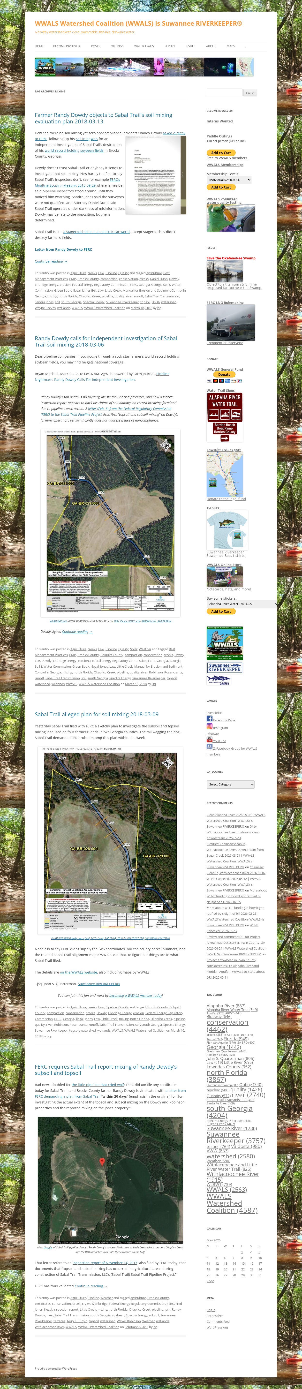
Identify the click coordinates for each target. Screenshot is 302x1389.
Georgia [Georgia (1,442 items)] (224, 1046)
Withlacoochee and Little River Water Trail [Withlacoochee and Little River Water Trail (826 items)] (232, 1167)
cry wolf (87, 1303)
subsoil (154, 1315)
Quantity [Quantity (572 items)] (219, 1095)
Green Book (62, 290)
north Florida (68, 296)
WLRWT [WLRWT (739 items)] (219, 1184)
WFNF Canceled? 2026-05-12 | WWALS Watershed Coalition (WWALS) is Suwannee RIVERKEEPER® (234, 884)
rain (167, 1309)
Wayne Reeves (45, 308)
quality (120, 296)
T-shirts (213, 508)
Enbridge (101, 1303)
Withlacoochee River (49, 1327)
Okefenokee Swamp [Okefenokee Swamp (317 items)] (222, 1085)
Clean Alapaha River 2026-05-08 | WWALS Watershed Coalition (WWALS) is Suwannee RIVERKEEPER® (236, 821)
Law (101, 273)
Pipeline (111, 273)
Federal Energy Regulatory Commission (100, 284)
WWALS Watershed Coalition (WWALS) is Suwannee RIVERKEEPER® (138, 23)
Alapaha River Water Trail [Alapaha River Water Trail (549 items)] (232, 1009)
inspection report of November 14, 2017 (105, 1263)
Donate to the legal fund (226, 497)
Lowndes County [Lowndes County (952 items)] (229, 1067)
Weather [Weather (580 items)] (218, 1160)
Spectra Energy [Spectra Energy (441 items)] (221, 1120)
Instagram (217, 727)
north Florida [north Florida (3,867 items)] (227, 1076)
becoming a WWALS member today (135, 995)
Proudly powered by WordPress (56, 1368)
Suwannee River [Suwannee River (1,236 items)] (232, 1128)
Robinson (156, 672)
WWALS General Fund (225, 369)
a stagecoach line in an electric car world (96, 231)
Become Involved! (67, 46)
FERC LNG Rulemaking (225, 302)
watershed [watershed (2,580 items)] (231, 1156)
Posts (95, 46)
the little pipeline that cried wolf (98, 1084)
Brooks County (88, 279)
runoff (138, 296)
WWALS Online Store (224, 564)
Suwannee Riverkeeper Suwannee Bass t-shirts (227, 552)
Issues (191, 46)
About (211, 46)
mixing (52, 296)
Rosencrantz (173, 672)
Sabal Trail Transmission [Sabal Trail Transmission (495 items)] (231, 1099)
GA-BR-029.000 (58, 620)
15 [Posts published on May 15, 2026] (243, 1263)
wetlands (63, 308)
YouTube (216, 741)
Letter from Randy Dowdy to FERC (63, 249)
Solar (133, 649)
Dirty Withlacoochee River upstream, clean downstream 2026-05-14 (233, 832)
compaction (109, 279)
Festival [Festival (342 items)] (215, 1039)
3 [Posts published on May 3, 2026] (259, 1252)
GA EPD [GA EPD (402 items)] (246, 1043)
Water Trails (144, 46)
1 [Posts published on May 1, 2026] (242, 1252)
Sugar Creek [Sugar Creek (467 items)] (221, 1124)
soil (57, 302)
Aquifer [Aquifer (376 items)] (215, 1013)
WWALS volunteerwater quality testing (224, 201)
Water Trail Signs (221, 390)
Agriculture (78, 273)
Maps (231, 46)
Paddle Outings (219, 136)
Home (39, 46)
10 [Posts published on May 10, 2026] (260, 1257)
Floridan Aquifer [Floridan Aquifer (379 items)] (221, 1043)
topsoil (145, 302)
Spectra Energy (94, 302)
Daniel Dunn (159, 279)
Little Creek (113, 290)
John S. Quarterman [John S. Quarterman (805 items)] (230, 1058)
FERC (133, 284)
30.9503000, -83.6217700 (157, 938)
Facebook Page (221, 720)
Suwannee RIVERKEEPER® (99, 983)
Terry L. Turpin (77, 1321)
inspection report (65, 1309)
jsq (159, 308)
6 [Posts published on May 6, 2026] (225, 1257)
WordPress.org (217, 1327)
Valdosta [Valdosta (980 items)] (246, 1146)
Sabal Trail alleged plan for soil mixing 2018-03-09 (97, 714)
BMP (72, 279)
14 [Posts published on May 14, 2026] (234, 1263)
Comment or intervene (231, 341)
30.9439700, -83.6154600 (156, 620)
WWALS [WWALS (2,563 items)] (227, 1189)
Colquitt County (111, 655)
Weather (145, 649)
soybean (118, 1315)
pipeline (107, 296)
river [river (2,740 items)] (248, 1094)
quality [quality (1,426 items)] (246, 1089)
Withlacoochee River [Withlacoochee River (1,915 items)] (233, 1176)
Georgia (144, 284)
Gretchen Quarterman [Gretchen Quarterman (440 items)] (226, 1051)
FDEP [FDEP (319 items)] (246, 1034)
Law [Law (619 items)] (215, 1062)
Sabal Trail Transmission (162, 296)
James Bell (89, 290)
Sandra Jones (44, 302)
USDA (156, 302)
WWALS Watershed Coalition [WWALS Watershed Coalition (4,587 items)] (232, 1203)
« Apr (210, 1281)
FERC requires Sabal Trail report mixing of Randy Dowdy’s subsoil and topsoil (106, 1069)
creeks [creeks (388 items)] (215, 1035)
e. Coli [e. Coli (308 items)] (231, 1034)
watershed (168, 302)
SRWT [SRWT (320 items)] (243, 1121)
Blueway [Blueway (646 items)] (219, 1016)
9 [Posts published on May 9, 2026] (251, 1257)
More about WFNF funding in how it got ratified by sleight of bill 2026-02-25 (237, 896)
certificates (43, 1303)
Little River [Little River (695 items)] (238, 1062)
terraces (59, 1321)
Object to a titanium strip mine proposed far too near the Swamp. (234, 284)
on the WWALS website (78, 972)
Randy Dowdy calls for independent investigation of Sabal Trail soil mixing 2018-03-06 (106, 341)
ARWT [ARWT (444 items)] (233, 1013)
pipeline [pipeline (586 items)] (218, 1089)
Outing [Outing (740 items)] (251, 1084)
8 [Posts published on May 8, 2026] (242, 1257)
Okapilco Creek (89, 296)
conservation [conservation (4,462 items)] (228, 1025)
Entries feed (215, 1316)
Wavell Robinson (129, 1321)
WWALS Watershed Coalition (104, 308)
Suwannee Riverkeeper (122, 302)
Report (170, 46)
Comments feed (218, 1321)
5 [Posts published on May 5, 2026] (216, 1257)
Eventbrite (214, 712)
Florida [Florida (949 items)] (236, 1038)
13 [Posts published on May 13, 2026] (225, 1263)
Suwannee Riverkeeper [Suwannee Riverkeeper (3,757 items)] (236, 1137)
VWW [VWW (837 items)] (217, 1151)
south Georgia (71, 302)
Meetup (213, 733)
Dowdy (174, 279)
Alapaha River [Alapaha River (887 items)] (226, 1006)
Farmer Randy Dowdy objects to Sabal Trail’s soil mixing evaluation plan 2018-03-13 (103, 118)
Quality (123, 273)
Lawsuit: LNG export (224, 449)
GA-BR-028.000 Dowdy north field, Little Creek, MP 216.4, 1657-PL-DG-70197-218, (97, 938)
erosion (65, 284)
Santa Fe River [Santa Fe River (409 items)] (221, 1103)
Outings (117, 46)
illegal (77, 290)
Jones (104, 666)
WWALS (77, 308)
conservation (128, 279)
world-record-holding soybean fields (74, 150)
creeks (92, 273)
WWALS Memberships (225, 164)
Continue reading (51, 261)
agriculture (154, 273)
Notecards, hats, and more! (229, 587)
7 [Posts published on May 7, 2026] (233, 1257)
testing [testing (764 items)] (218, 1146)
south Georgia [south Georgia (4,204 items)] (230, 1111)
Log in (211, 1310)
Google (48, 1247)
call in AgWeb (87, 138)
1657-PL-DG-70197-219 (127, 620)
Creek (76, 1303)
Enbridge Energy (46, 284)
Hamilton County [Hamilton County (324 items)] (221, 1055)
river (129, 296)
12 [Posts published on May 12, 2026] (217, 1263)
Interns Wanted (220, 121)
